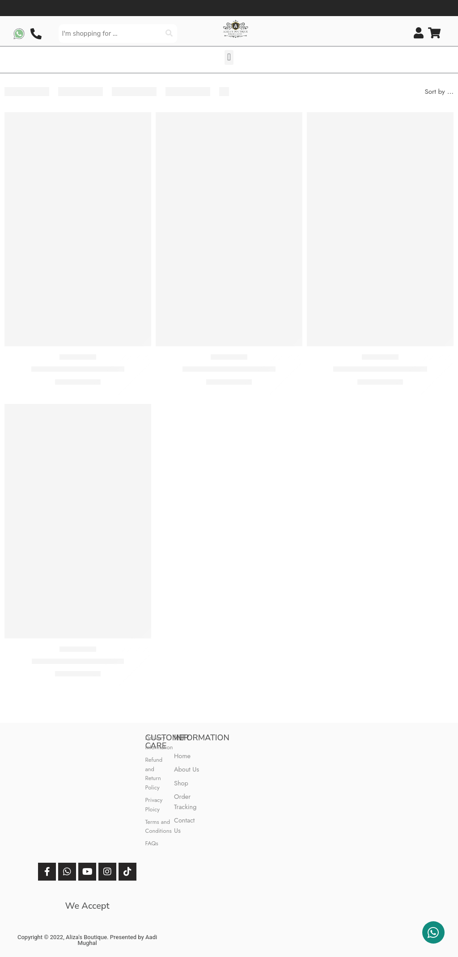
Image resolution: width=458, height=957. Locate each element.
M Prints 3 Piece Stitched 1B (78, 661)
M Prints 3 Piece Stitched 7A (228, 369)
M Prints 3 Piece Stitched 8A (380, 369)
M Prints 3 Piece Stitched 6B (77, 369)
